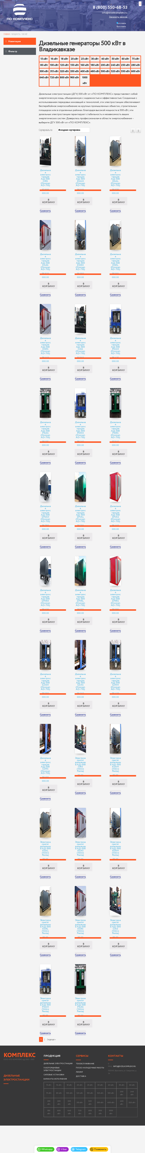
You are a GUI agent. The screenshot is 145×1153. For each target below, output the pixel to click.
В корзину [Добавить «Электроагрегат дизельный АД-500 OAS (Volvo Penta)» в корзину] (118, 970)
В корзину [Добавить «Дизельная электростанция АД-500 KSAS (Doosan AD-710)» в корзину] (48, 290)
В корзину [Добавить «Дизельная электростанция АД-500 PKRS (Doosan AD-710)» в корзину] (118, 463)
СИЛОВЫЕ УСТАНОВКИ (54, 1102)
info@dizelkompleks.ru (114, 13)
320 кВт (64, 71)
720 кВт (54, 77)
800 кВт (64, 77)
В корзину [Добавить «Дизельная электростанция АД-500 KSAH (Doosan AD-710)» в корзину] (83, 204)
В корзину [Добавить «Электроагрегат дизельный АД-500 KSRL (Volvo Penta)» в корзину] (48, 970)
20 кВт (74, 59)
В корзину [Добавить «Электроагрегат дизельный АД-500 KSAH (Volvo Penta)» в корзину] (118, 803)
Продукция (52, 1083)
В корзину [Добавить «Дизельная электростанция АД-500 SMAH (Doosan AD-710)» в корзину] (48, 549)
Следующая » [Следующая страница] (51, 1066)
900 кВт (74, 77)
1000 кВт (84, 80)
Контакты (115, 1083)
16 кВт (54, 59)
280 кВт (135, 65)
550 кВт (125, 71)
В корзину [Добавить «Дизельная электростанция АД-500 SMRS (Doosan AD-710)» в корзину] (118, 636)
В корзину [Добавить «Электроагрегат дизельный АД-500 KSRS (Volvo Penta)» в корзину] (83, 970)
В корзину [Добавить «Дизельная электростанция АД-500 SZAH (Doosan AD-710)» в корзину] (48, 722)
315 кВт (54, 71)
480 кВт (95, 71)
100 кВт (54, 65)
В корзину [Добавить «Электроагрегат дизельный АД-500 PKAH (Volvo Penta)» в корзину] (48, 1050)
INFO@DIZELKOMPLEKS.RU (124, 1093)
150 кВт (74, 65)
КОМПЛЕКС (20, 1082)
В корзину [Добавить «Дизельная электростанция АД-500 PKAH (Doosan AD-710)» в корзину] (118, 377)
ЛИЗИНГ (79, 1099)
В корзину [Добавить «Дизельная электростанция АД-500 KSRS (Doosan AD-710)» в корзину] (48, 377)
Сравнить (45, 213)
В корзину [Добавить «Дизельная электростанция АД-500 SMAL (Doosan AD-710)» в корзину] (83, 549)
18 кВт (64, 59)
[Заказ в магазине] (74, 129)
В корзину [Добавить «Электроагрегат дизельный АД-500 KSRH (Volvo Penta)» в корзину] (118, 889)
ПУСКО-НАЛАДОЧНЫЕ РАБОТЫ (90, 1095)
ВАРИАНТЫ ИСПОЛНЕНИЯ (55, 1106)
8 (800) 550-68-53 (110, 8)
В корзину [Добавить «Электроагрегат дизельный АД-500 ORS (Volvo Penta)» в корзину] (83, 803)
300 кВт (44, 71)
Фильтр (12, 51)
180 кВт (95, 65)
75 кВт (135, 59)
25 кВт (85, 59)
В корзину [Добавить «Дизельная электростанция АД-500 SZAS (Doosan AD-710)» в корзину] (83, 722)
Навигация (14, 41)
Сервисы (82, 1083)
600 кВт (135, 71)
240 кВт (115, 65)
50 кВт (115, 59)
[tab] (20, 41)
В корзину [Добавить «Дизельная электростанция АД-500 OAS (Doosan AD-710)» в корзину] (83, 377)
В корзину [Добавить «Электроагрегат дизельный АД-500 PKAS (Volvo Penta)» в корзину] (83, 1050)
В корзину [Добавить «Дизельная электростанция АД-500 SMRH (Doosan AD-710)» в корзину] (48, 636)
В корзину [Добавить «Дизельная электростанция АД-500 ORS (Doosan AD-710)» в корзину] (48, 204)
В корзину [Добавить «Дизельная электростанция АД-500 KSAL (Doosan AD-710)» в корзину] (118, 204)
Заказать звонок (118, 17)
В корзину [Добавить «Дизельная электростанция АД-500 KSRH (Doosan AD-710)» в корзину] (83, 290)
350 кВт (74, 71)
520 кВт (115, 71)
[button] (140, 3)
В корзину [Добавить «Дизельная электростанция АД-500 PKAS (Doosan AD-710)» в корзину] (48, 463)
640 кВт (44, 77)
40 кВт (105, 59)
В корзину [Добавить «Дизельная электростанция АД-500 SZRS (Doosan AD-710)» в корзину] (48, 809)
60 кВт (125, 59)
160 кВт (85, 65)
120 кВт (64, 65)
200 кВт (105, 65)
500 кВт (105, 71)
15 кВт (44, 59)
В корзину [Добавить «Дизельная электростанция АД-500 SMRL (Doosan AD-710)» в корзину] (83, 636)
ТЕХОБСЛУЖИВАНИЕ (85, 1090)
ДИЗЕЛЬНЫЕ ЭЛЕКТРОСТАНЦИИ (16, 1105)
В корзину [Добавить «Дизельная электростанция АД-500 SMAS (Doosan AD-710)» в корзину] (118, 549)
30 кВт (95, 59)
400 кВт (84, 71)
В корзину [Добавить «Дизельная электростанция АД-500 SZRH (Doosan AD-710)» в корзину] (118, 722)
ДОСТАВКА (81, 1103)
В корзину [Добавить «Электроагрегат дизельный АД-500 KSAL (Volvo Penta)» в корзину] (48, 889)
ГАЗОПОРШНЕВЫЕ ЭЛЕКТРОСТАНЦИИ (52, 1096)
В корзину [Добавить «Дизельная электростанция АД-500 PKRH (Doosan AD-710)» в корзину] (83, 463)
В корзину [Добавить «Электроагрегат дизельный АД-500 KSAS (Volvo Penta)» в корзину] (83, 889)
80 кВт (44, 65)
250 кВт (125, 65)
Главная (7, 34)
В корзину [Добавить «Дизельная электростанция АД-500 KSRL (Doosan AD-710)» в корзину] (118, 290)
